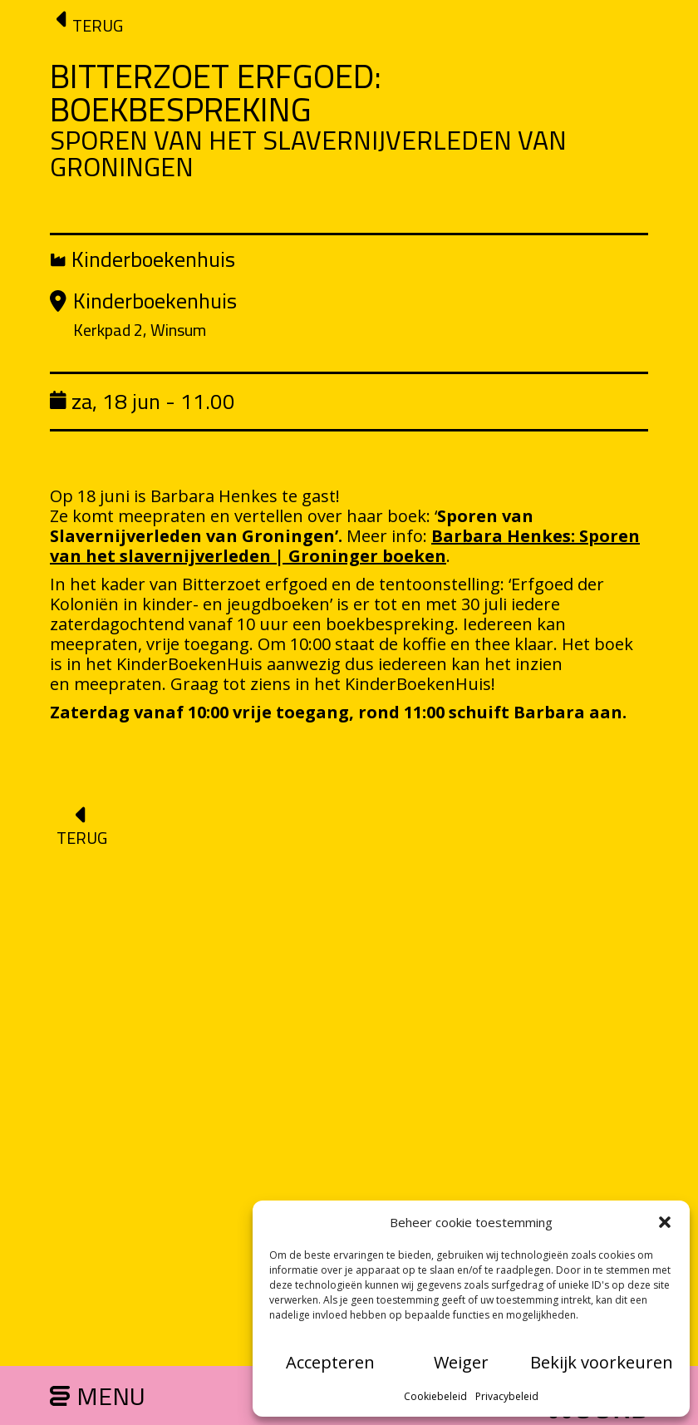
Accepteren (330, 1362)
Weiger (461, 1362)
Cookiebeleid (435, 1396)
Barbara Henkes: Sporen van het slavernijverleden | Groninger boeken (345, 546)
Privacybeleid (506, 1396)
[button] (664, 1222)
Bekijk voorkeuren (601, 1362)
